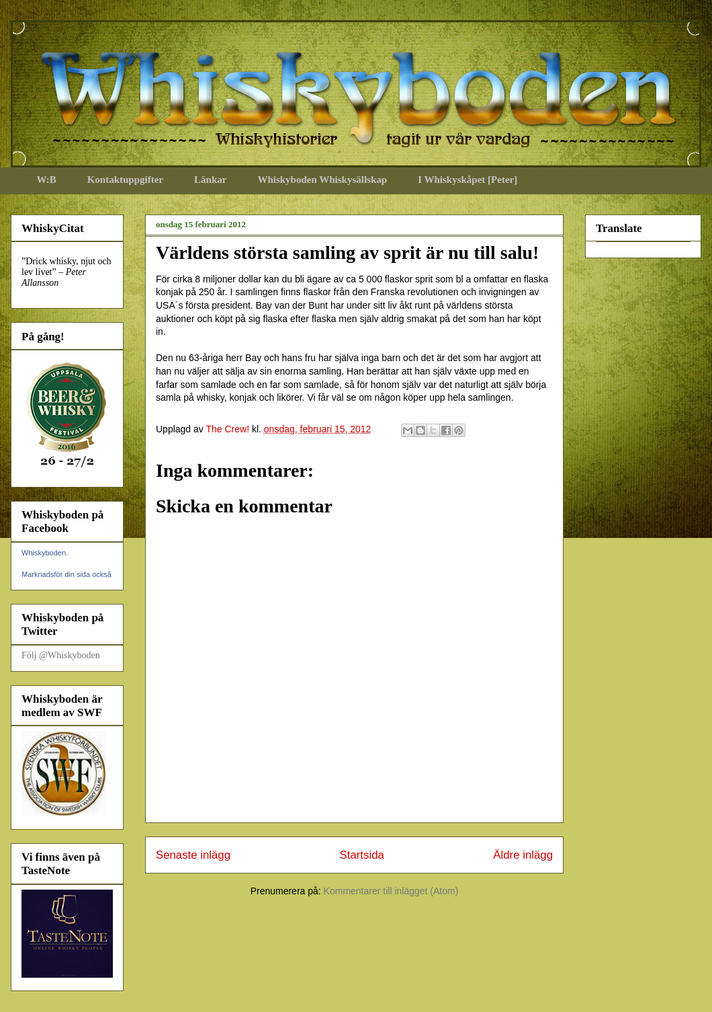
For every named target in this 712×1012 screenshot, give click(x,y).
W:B (46, 179)
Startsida (362, 855)
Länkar (210, 179)
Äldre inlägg (523, 855)
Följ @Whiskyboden (60, 655)
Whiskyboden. (44, 553)
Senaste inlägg (193, 855)
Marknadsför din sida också (66, 574)
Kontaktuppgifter (125, 179)
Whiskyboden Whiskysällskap (322, 179)
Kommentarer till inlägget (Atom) (391, 891)
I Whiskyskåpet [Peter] (467, 179)
